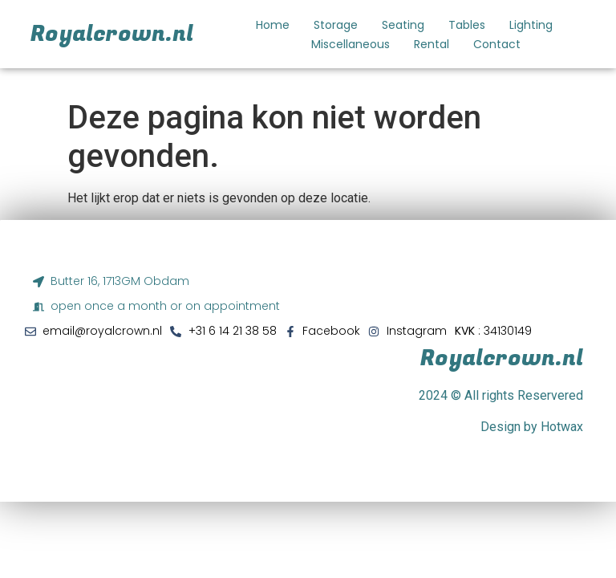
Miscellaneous (350, 44)
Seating (403, 25)
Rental (431, 44)
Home (273, 25)
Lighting (531, 25)
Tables (466, 25)
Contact (497, 44)
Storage (336, 25)
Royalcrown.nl (111, 34)
